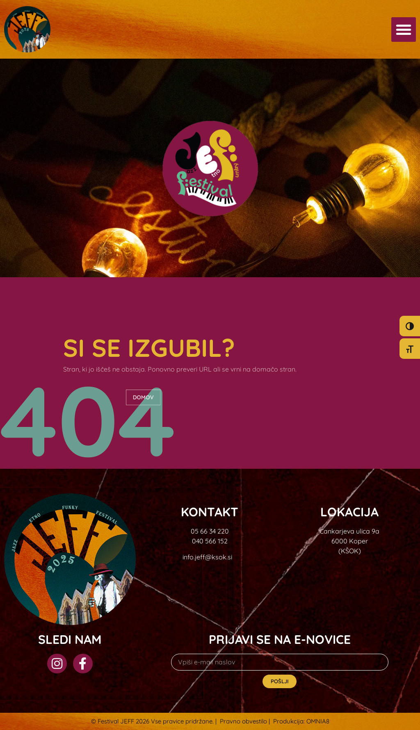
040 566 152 (210, 541)
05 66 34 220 (210, 531)
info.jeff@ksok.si (207, 557)
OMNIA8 (317, 721)
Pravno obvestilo (243, 721)
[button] (403, 29)
